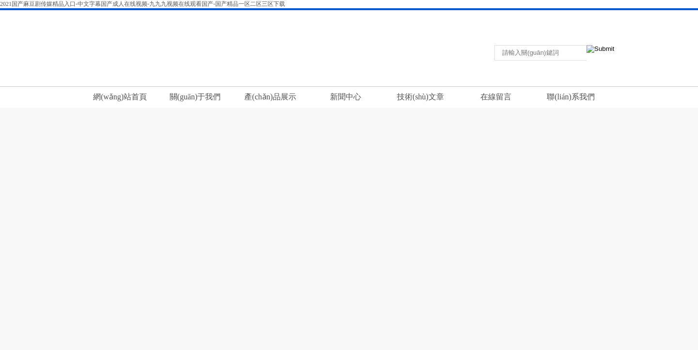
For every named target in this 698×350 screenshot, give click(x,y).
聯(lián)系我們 (553, 16)
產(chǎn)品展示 (270, 97)
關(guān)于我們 (195, 97)
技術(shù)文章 (420, 97)
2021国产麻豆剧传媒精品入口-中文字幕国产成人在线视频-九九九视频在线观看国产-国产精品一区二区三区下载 (142, 3)
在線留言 (590, 16)
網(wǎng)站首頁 (120, 97)
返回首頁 (516, 16)
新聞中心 (345, 97)
